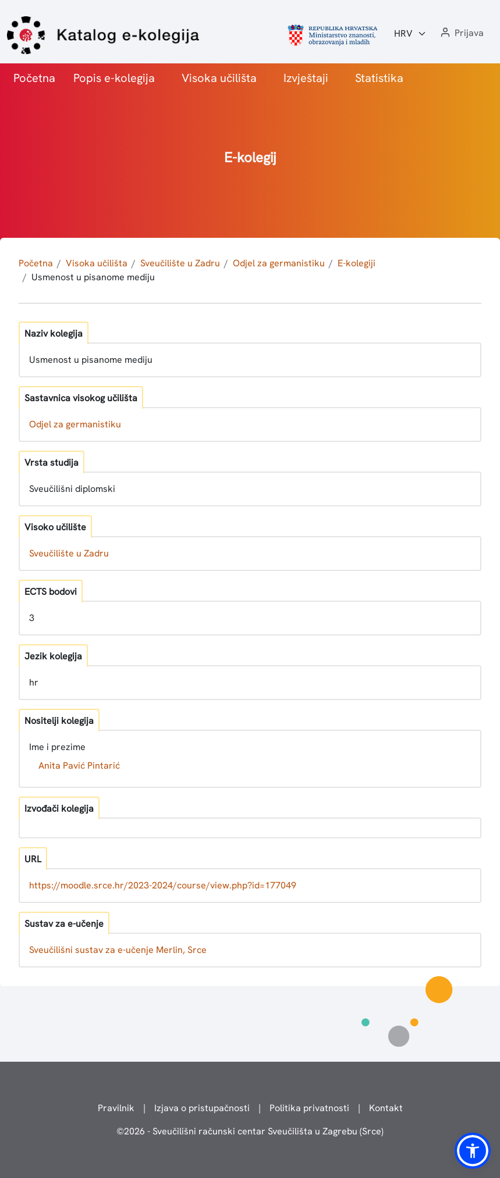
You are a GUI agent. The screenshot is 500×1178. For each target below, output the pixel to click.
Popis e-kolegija (114, 77)
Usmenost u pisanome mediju (93, 277)
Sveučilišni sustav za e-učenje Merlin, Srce (118, 950)
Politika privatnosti (309, 1108)
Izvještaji (305, 77)
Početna (34, 77)
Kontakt (386, 1108)
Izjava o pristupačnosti (202, 1108)
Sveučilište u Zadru (180, 263)
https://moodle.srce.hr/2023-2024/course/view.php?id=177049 (162, 885)
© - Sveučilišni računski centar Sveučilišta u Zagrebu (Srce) (250, 1131)
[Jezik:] (410, 33)
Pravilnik (116, 1108)
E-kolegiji (356, 263)
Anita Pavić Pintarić (79, 765)
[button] (461, 33)
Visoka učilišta (219, 77)
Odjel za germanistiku (279, 263)
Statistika (379, 77)
